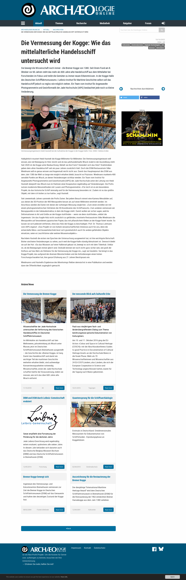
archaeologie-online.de (30, 30)
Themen (59, 23)
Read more (59, 388)
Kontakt (87, 547)
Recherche (81, 23)
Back (68, 528)
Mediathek (105, 23)
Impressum (76, 547)
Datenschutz (99, 547)
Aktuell (38, 23)
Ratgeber (127, 23)
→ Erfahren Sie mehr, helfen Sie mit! (38, 564)
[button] (129, 97)
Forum (148, 23)
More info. (64, 577)
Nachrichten (58, 30)
